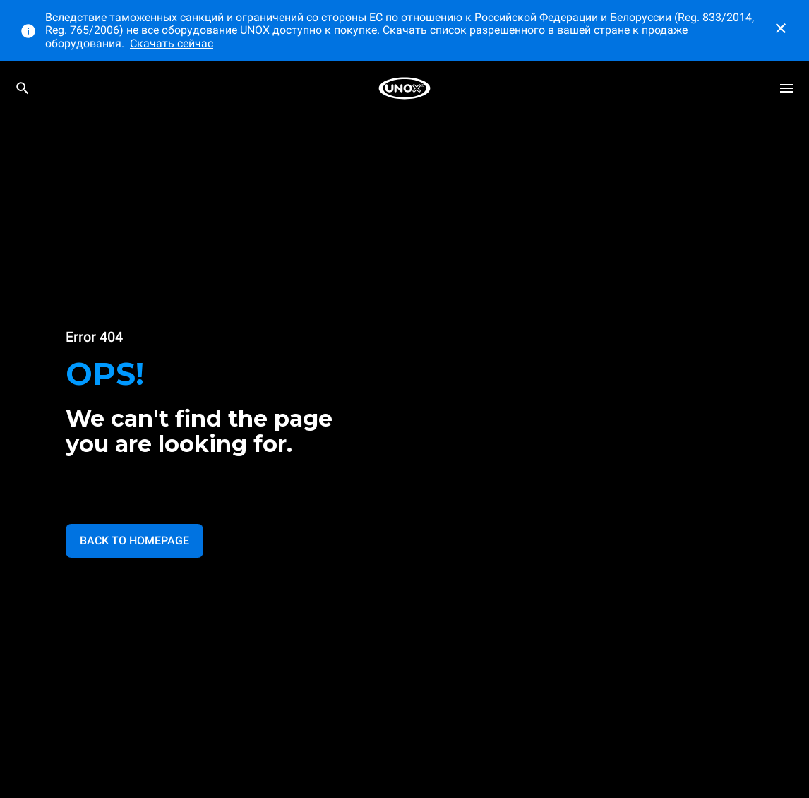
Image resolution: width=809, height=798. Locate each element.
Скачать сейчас (171, 43)
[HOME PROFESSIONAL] (404, 88)
